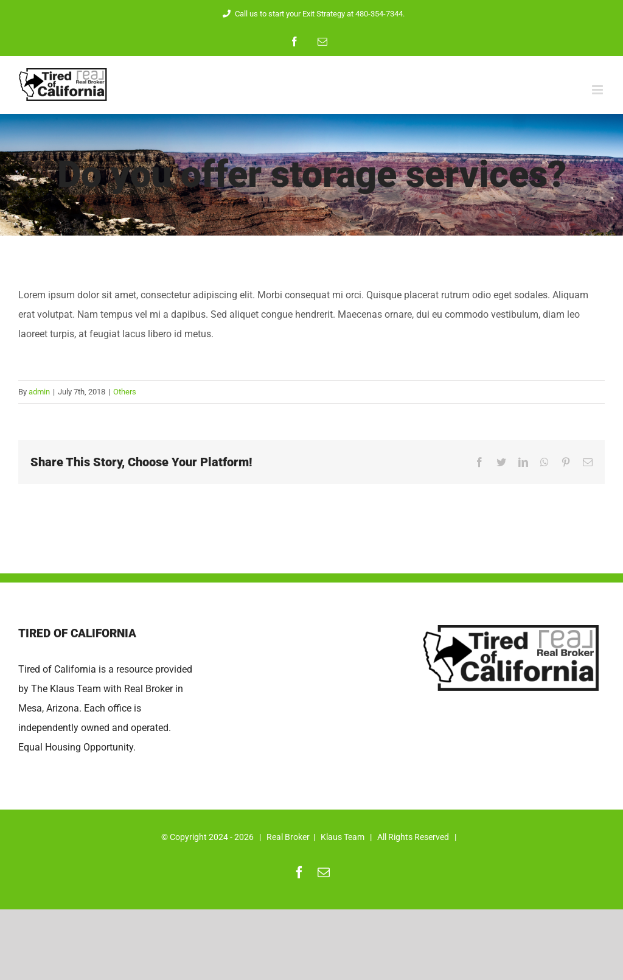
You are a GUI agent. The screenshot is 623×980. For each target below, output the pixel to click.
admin (39, 391)
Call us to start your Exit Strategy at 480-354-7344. (312, 13)
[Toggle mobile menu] (598, 89)
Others (124, 391)
